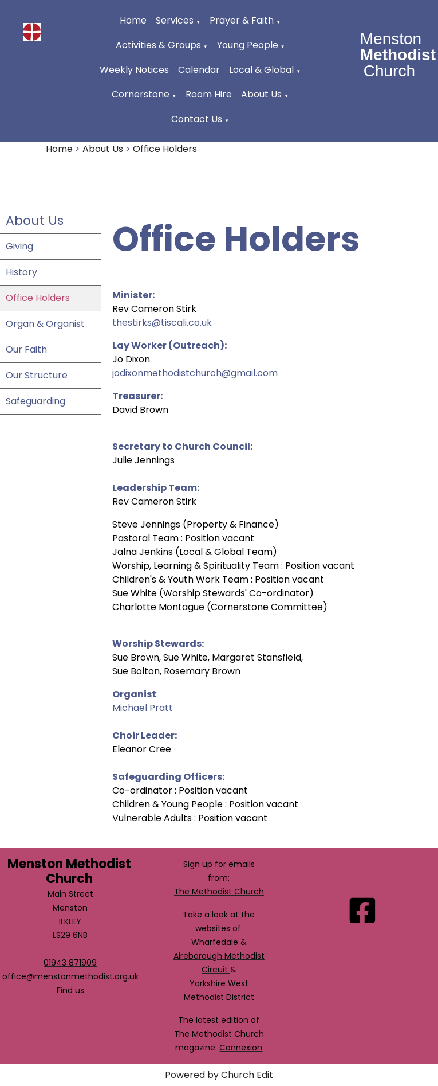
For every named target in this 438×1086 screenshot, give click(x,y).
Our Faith (26, 349)
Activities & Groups (158, 45)
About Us (261, 94)
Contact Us (196, 119)
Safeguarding (35, 401)
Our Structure (37, 375)
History (21, 272)
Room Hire (209, 94)
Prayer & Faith (242, 20)
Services (175, 20)
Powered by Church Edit (219, 1074)
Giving (19, 246)
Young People (247, 45)
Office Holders (165, 148)
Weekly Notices (134, 69)
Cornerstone (140, 94)
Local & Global (261, 69)
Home (133, 20)
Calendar (199, 69)
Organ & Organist (45, 323)
